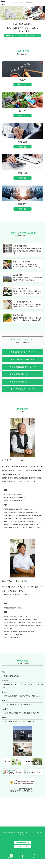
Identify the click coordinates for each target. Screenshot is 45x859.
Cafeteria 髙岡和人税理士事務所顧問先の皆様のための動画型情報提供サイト (22, 790)
